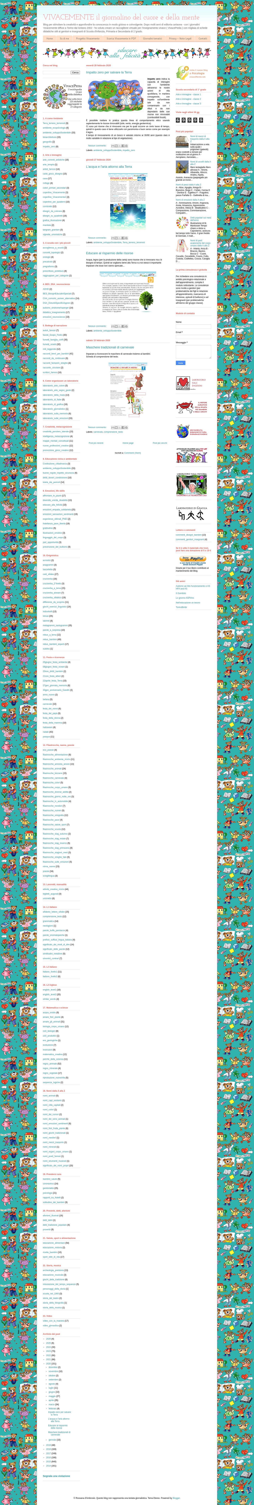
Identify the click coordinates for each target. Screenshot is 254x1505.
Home (49, 38)
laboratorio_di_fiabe (52, 399)
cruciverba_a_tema (52, 588)
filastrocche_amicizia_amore (56, 764)
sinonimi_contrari (51, 958)
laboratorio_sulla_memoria (55, 413)
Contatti (202, 38)
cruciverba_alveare (52, 593)
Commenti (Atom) (132, 453)
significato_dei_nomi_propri (56, 1165)
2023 (49, 1351)
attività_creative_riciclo (53, 889)
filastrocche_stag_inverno (55, 843)
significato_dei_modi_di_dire (56, 944)
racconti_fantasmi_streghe (55, 363)
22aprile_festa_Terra (52, 680)
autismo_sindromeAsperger (56, 308)
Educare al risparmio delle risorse (109, 253)
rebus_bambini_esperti (53, 644)
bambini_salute (50, 1179)
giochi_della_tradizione (53, 1279)
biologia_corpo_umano (53, 1026)
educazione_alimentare (54, 1243)
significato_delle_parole (54, 949)
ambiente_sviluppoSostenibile (107, 150)
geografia (47, 142)
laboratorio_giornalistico (54, 409)
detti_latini (47, 1220)
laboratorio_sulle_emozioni (55, 418)
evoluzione (48, 1045)
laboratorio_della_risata (54, 395)
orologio (46, 257)
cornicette (47, 206)
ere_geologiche (50, 1040)
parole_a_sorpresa (52, 630)
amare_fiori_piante (51, 1017)
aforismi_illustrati (51, 1215)
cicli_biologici (49, 1031)
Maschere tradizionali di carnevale (110, 347)
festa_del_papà (50, 713)
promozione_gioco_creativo (56, 450)
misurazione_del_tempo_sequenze (59, 1284)
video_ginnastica (51, 1325)
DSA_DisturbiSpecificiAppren (56, 303)
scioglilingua (48, 876)
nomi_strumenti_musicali (54, 1161)
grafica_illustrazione (52, 220)
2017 (49, 1453)
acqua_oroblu (49, 1012)
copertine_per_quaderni (54, 202)
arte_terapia (48, 164)
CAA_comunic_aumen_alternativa (59, 298)
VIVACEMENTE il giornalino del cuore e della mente (121, 17)
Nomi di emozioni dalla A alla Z (190, 200)
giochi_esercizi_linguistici (54, 606)
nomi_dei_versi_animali (54, 1119)
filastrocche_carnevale (53, 778)
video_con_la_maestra (53, 1321)
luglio (51, 1388)
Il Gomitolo (181, 593)
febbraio (53, 1408)
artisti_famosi (49, 169)
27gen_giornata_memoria (55, 685)
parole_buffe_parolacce (54, 930)
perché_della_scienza (53, 1059)
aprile (52, 1400)
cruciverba (48, 579)
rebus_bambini (50, 639)
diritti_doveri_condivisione (55, 477)
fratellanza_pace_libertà (54, 523)
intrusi (46, 616)
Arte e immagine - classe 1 (188, 94)
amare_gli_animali (51, 1021)
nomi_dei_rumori (51, 1114)
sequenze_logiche (51, 1082)
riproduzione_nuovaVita (54, 1077)
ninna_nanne (49, 866)
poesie (46, 871)
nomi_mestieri (49, 1137)
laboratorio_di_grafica (53, 404)
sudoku (46, 649)
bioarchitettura (49, 137)
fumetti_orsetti (49, 344)
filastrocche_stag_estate (54, 838)
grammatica (48, 921)
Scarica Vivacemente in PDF (121, 38)
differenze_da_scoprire (53, 602)
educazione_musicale (53, 1275)
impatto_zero (129, 150)
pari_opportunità (50, 542)
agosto (52, 1384)
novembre (54, 1371)
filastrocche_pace (51, 820)
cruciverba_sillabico (52, 597)
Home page (128, 443)
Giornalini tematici (152, 38)
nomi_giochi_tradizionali (54, 1133)
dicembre (53, 1367)
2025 (49, 1343)
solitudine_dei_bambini (53, 1202)
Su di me (64, 38)
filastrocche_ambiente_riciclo (56, 759)
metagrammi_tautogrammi (55, 625)
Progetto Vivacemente (87, 38)
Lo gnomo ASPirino (185, 598)
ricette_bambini (50, 1252)
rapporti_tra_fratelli (52, 1197)
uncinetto (47, 898)
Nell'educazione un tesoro (188, 602)
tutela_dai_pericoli (51, 482)
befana (46, 699)
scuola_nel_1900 (51, 1293)
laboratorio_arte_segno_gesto (57, 390)
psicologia (47, 1193)
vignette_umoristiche (52, 234)
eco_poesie (48, 750)
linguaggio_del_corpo (53, 537)
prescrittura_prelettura (53, 271)
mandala (47, 225)
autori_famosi (49, 330)
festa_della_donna (51, 718)
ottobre (52, 1375)
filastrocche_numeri (52, 810)
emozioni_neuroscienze (54, 317)
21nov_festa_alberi (52, 676)
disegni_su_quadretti (52, 216)
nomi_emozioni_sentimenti (55, 1123)
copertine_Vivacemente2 (54, 197)
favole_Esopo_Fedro (52, 335)
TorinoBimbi (181, 607)
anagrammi (48, 565)
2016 (49, 1457)
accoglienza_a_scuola (53, 248)
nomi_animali (49, 1095)
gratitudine (48, 528)
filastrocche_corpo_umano (55, 787)
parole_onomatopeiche (53, 935)
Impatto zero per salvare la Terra (109, 72)
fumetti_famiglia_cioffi (53, 340)
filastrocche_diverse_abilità (55, 792)
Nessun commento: (97, 145)
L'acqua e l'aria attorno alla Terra (109, 166)
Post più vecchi (160, 443)
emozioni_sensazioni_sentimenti (58, 514)
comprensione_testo (113, 432)
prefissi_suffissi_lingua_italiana (57, 940)
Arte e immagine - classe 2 (188, 99)
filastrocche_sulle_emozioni (56, 862)
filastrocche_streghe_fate (54, 857)
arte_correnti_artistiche (53, 160)
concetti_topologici (51, 252)
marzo (52, 1404)
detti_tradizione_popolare (55, 1225)
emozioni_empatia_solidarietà (57, 509)
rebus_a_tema (49, 635)
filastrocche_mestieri (52, 806)
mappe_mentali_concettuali (56, 441)
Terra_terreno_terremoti (134, 242)
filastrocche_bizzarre (52, 773)
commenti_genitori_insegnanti (190, 539)
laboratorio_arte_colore (54, 385)
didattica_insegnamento (54, 312)
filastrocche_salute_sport (54, 824)
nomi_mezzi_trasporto (53, 1142)
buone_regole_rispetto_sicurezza (58, 473)
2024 (49, 1347)
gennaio (53, 1440)
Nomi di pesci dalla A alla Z (188, 184)
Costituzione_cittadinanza (55, 463)
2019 (49, 1445)
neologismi (48, 926)
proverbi (46, 1229)
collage (46, 183)
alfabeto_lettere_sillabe (54, 912)
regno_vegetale (50, 1073)
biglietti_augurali (50, 894)
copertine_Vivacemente (54, 192)
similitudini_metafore (52, 953)
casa (45, 178)
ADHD (46, 289)
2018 (49, 1449)
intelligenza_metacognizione (56, 436)
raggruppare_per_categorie (55, 275)
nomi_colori (48, 1109)
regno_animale (50, 1063)
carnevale (98, 432)
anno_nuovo (49, 694)
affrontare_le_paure (52, 495)
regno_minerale (50, 1068)
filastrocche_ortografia (53, 815)
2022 (49, 1355)
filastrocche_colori (51, 782)
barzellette (48, 569)
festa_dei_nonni (50, 708)
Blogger (176, 1498)
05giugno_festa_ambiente (55, 662)
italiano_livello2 (50, 976)
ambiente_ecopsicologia (54, 128)
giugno (52, 1392)
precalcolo (48, 261)
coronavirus (48, 1183)
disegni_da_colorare (52, 211)
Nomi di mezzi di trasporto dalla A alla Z (199, 139)
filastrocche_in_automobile (55, 801)
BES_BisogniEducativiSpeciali (57, 293)
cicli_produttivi (49, 1036)
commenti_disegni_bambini (188, 535)
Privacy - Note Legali (180, 38)
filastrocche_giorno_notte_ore (57, 796)
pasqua (46, 736)
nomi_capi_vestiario (52, 1100)
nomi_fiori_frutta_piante (54, 1128)
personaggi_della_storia (54, 1289)
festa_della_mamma (52, 723)
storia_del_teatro (51, 1298)
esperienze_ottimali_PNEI (55, 519)
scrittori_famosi (50, 372)
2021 (49, 1359)
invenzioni (47, 1050)
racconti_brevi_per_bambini (56, 353)
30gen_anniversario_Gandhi (56, 690)
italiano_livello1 (50, 971)
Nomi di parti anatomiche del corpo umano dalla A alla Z (200, 243)
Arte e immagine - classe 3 (188, 103)
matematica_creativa (52, 1054)
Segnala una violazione (56, 1476)
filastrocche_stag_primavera (56, 848)
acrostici (47, 560)
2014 (49, 1466)
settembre (54, 1379)
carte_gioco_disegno (52, 174)
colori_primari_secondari (54, 188)
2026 (49, 1339)
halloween (47, 727)
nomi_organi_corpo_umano (56, 1151)
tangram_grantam (51, 229)
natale (46, 732)
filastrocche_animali (52, 768)
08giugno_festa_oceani (54, 667)
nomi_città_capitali (51, 1105)
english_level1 (49, 990)
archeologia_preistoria (53, 1270)
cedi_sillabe (48, 574)
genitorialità (48, 1188)
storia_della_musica (52, 1307)
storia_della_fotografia (53, 1303)
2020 (49, 1363)
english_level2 (49, 994)
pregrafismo (48, 266)
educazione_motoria (52, 1247)
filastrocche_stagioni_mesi (55, 852)
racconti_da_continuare (54, 358)
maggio (52, 1396)
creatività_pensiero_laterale (56, 431)
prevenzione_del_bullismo (55, 547)
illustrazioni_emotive (52, 533)
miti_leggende (49, 349)
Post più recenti (96, 443)
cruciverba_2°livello (52, 583)
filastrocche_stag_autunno (55, 834)
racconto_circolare (51, 367)
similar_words (49, 999)
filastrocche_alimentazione (55, 754)
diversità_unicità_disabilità (55, 500)
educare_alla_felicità (52, 505)
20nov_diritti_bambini (53, 671)
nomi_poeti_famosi (52, 1156)
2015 (49, 1461)
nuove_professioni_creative (56, 445)
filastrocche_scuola (52, 829)
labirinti (46, 621)
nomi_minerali (49, 1147)
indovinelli (47, 611)
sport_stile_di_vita (51, 1257)
